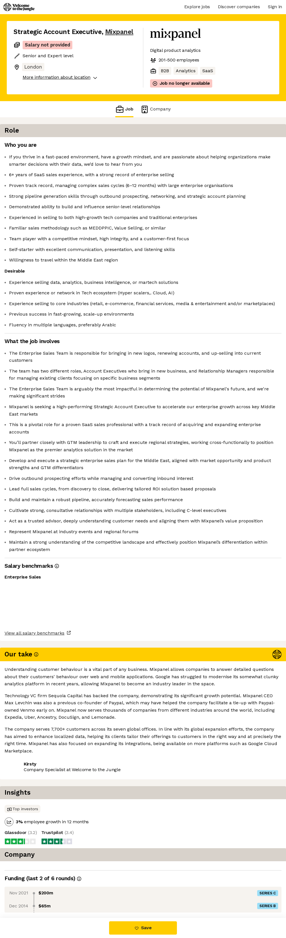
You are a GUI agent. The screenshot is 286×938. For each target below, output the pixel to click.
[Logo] (18, 7)
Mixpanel (119, 32)
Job (124, 109)
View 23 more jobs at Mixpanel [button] (86, 894)
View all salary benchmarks (41, 872)
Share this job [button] (29, 894)
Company (155, 109)
